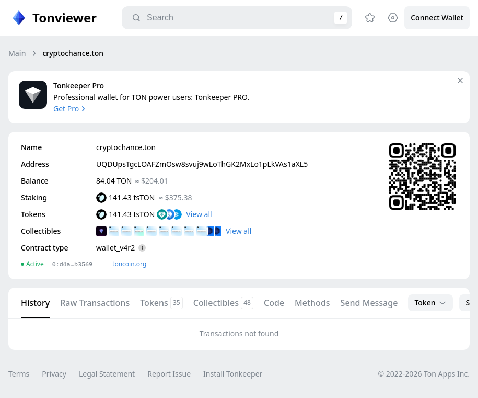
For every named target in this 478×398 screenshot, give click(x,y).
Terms (18, 374)
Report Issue (169, 374)
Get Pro (70, 108)
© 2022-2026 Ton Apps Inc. (424, 374)
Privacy (54, 374)
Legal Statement (107, 374)
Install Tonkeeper (232, 374)
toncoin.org (129, 263)
